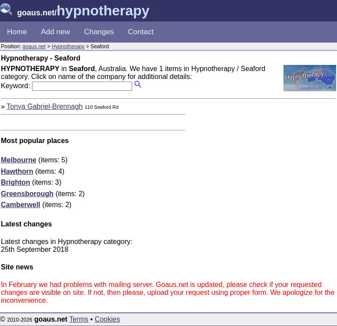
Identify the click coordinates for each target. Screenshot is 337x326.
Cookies (107, 319)
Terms (79, 319)
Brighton (15, 182)
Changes (99, 32)
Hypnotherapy (68, 46)
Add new (55, 32)
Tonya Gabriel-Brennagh (44, 106)
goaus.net (34, 46)
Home (17, 32)
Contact (141, 32)
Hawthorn (17, 171)
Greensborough (27, 193)
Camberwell (20, 204)
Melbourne (18, 160)
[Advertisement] (262, 164)
